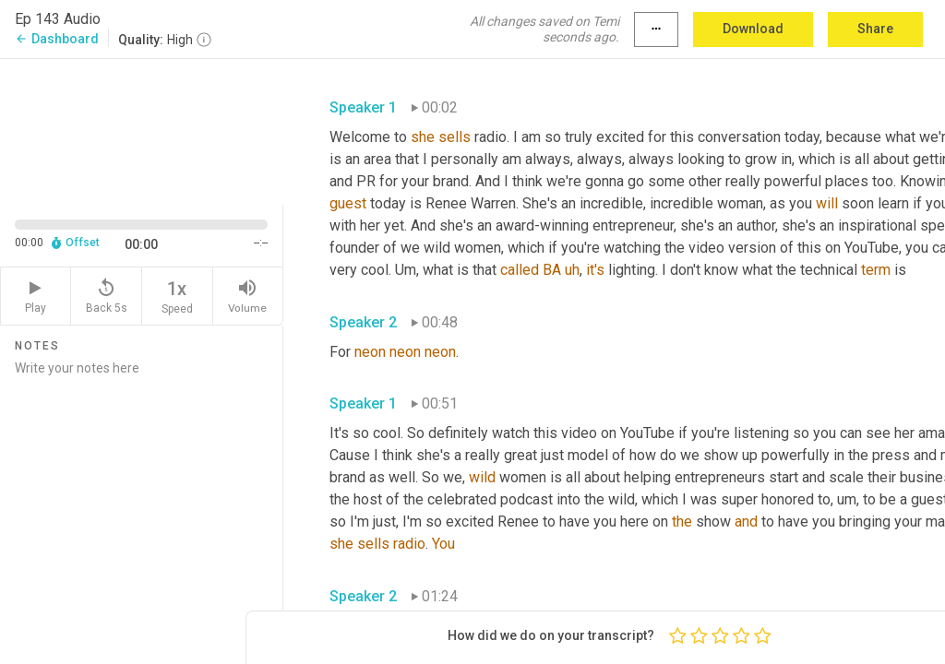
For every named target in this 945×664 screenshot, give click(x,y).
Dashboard (57, 38)
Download (753, 28)
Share (875, 28)
